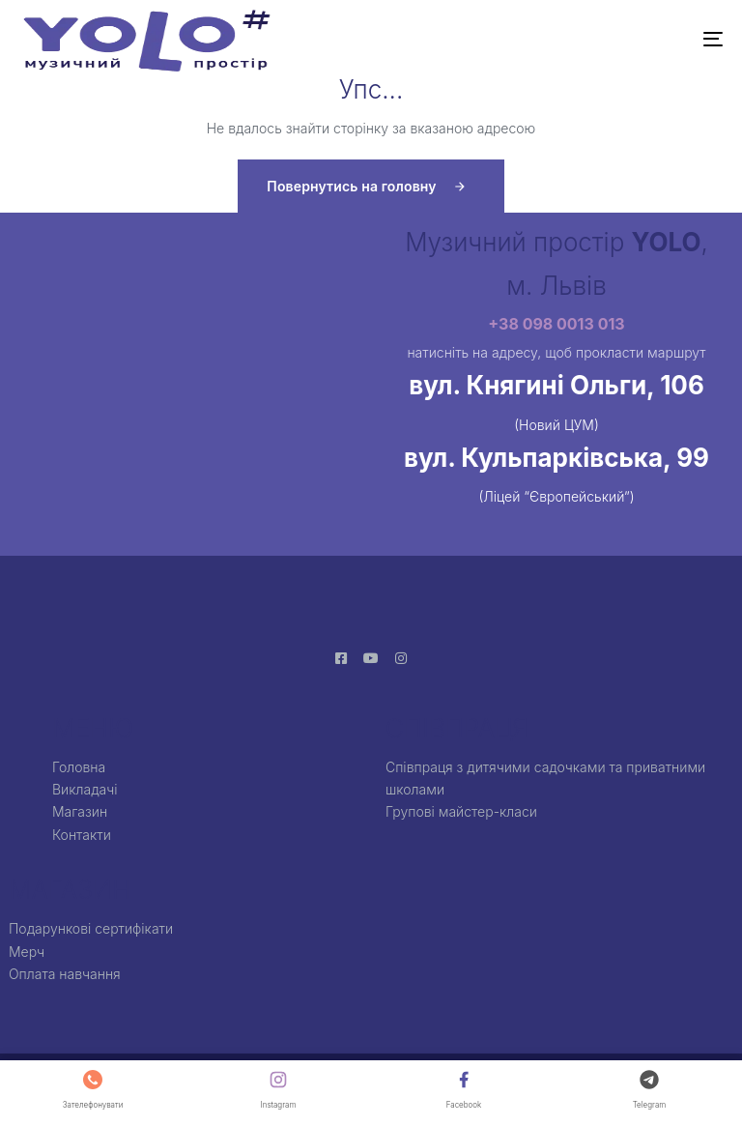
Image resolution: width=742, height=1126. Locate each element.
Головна (78, 767)
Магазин (79, 811)
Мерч (26, 951)
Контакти (81, 834)
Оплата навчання (65, 974)
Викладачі (85, 789)
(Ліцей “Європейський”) (556, 496)
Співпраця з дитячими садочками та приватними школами (545, 778)
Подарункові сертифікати (91, 928)
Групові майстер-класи (461, 811)
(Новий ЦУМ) (556, 425)
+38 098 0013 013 (556, 323)
